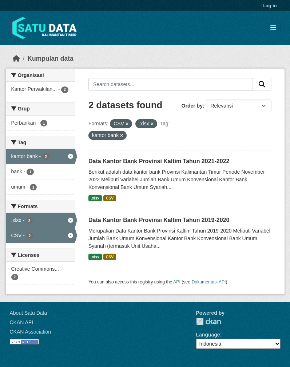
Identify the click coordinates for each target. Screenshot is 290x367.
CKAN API (21, 322)
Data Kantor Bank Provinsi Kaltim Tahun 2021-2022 (158, 161)
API (176, 282)
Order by (192, 106)
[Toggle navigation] (273, 28)
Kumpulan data (50, 58)
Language (208, 335)
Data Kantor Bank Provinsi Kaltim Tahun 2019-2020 (158, 220)
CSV (110, 198)
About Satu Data (28, 313)
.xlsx (95, 198)
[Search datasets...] (170, 84)
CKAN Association (30, 332)
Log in (270, 5)
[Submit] (262, 84)
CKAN (208, 321)
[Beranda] (16, 58)
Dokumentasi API (209, 282)
